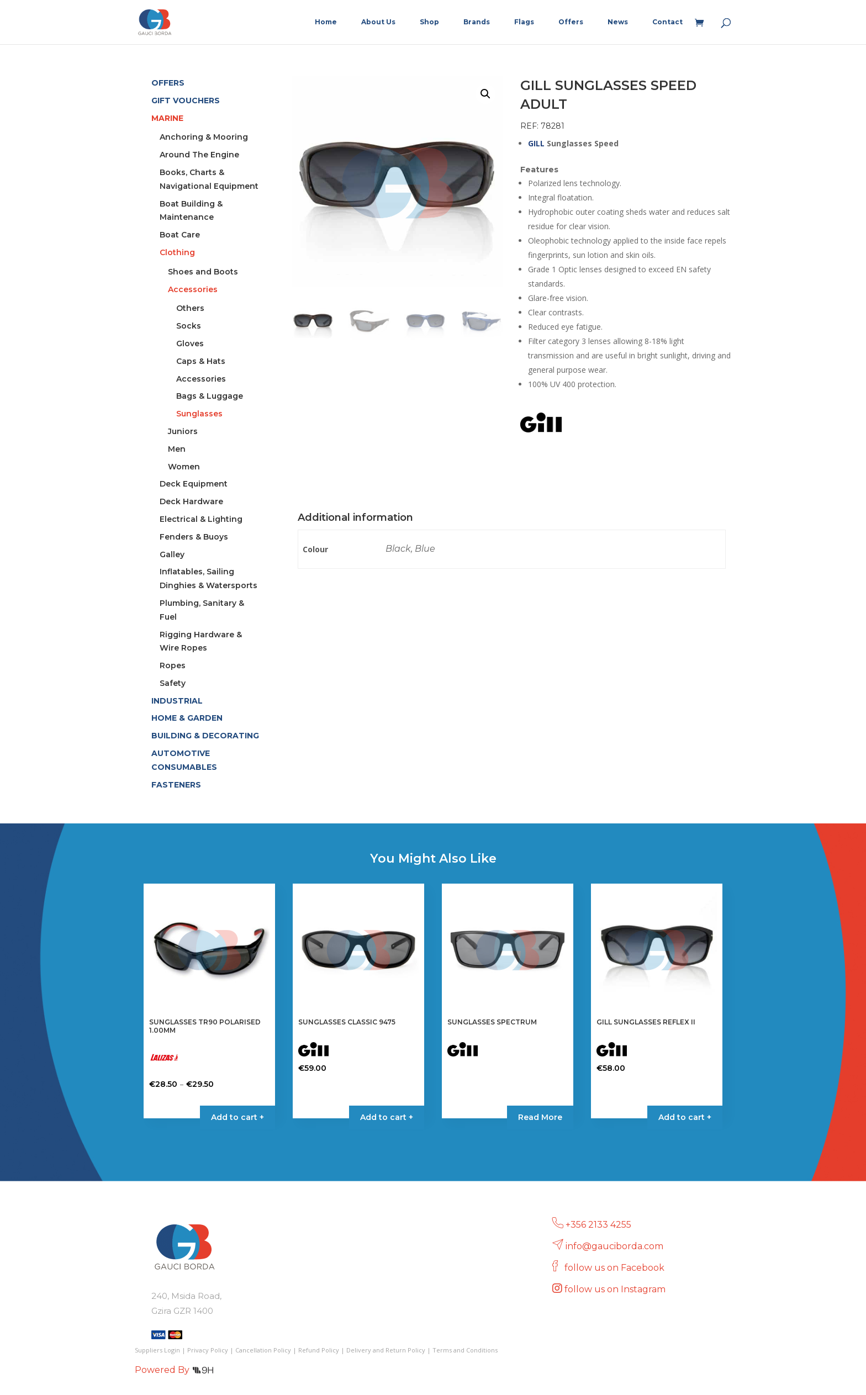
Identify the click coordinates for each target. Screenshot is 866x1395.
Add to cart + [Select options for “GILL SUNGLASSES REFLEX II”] (684, 1117)
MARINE (167, 118)
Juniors (183, 431)
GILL (536, 143)
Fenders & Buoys (194, 537)
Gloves (190, 343)
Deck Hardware (191, 501)
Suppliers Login (157, 1350)
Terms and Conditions (465, 1350)
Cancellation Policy (263, 1350)
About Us (378, 22)
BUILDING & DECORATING (205, 736)
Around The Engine (199, 155)
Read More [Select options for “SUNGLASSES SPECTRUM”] (540, 1117)
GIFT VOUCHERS (185, 100)
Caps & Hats (200, 361)
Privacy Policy (207, 1350)
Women (184, 467)
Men (177, 449)
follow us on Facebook (615, 1267)
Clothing (177, 252)
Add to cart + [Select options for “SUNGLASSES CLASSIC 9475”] (386, 1117)
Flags (524, 22)
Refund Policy (318, 1350)
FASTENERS (176, 785)
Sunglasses (199, 414)
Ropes (173, 665)
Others (190, 308)
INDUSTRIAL (177, 701)
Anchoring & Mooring (204, 137)
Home (326, 22)
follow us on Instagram (616, 1289)
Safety (173, 683)
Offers (570, 22)
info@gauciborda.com (614, 1246)
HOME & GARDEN (187, 718)
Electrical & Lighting (201, 519)
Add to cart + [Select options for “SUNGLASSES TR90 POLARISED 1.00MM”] (237, 1117)
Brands (476, 22)
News (618, 22)
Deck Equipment (194, 484)
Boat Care (180, 235)
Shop (429, 22)
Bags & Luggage (209, 396)
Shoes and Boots (203, 272)
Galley (172, 554)
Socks (188, 326)
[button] (485, 94)
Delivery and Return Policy (385, 1350)
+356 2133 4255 (598, 1224)
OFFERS (167, 83)
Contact (667, 22)
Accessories (193, 289)
